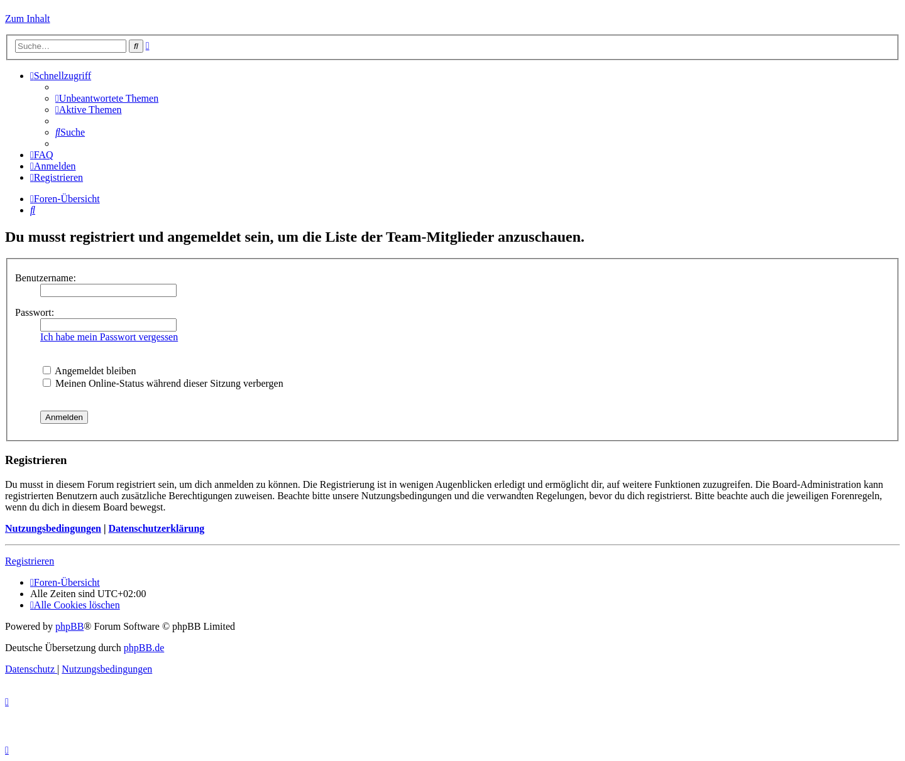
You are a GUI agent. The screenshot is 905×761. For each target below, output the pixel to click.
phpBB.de (144, 647)
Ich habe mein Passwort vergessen (109, 337)
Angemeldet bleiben (89, 370)
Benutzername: (45, 278)
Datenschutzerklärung (156, 528)
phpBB (69, 626)
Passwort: (34, 312)
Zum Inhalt (27, 18)
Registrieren (29, 561)
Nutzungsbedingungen (53, 528)
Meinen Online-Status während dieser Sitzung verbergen (163, 383)
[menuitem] (106, 98)
